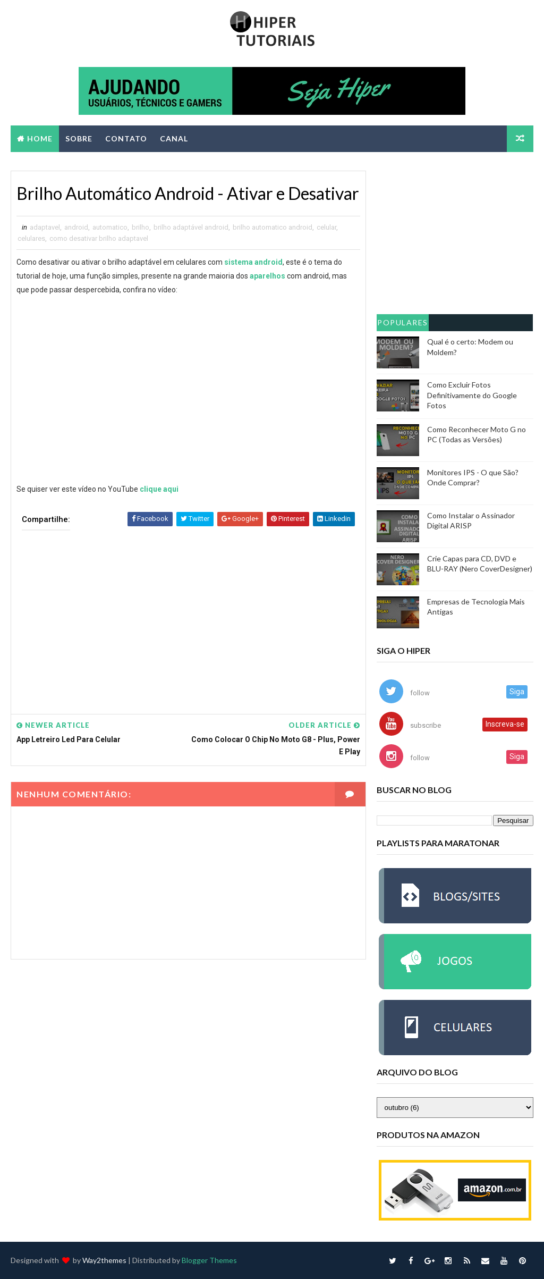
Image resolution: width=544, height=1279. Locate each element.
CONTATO (126, 138)
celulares (31, 238)
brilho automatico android (272, 227)
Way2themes (104, 1260)
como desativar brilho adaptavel (98, 238)
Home (40, 138)
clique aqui (159, 489)
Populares (402, 322)
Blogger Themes (209, 1260)
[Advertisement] (188, 614)
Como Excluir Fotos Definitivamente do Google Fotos (472, 395)
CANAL (174, 138)
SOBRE (78, 138)
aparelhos (267, 276)
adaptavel (45, 227)
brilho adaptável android (191, 227)
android (76, 227)
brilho (140, 227)
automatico (110, 227)
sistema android (253, 262)
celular (326, 227)
